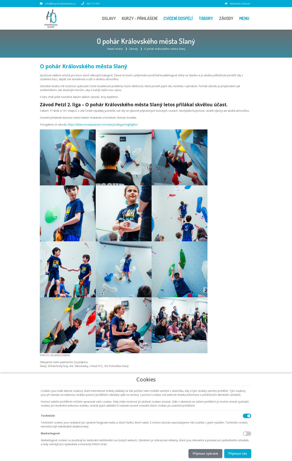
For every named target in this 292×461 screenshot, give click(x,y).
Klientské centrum (240, 3)
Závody (133, 49)
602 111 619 (93, 3)
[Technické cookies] (247, 416)
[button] (244, 18)
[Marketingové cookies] (247, 433)
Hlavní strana (115, 49)
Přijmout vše (237, 453)
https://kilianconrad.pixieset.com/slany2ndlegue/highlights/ (103, 124)
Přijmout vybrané (205, 453)
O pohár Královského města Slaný (164, 49)
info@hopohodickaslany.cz (60, 3)
